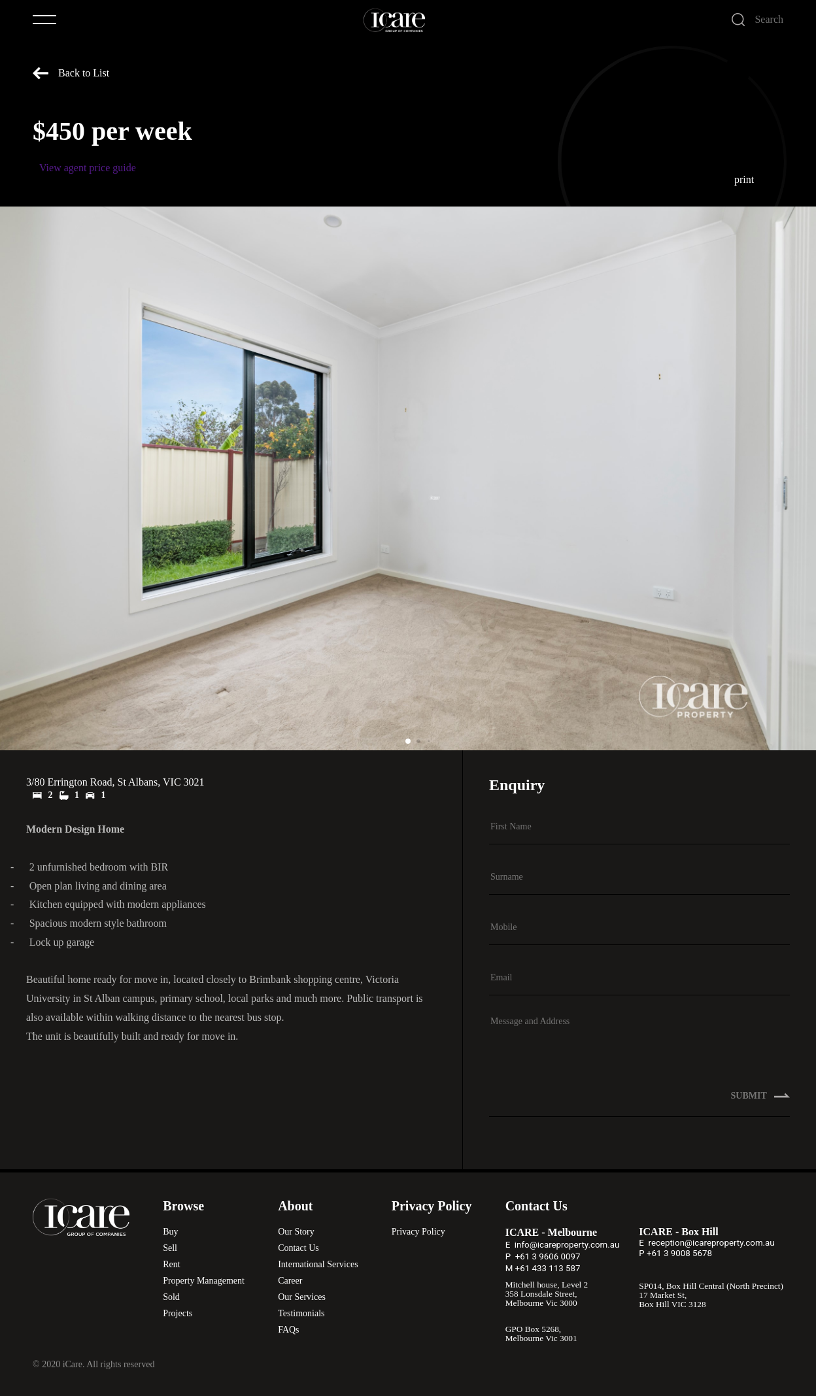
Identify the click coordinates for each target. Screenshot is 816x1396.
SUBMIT (760, 1103)
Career (290, 1281)
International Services (318, 1264)
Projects (177, 1313)
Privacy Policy (418, 1232)
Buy (170, 1232)
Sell (170, 1248)
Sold (171, 1297)
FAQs (288, 1330)
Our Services (302, 1297)
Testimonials (301, 1313)
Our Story (296, 1232)
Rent (171, 1264)
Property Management (204, 1281)
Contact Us (298, 1248)
